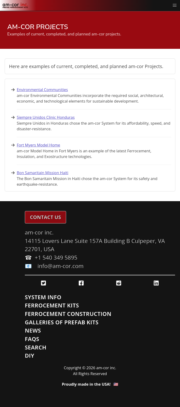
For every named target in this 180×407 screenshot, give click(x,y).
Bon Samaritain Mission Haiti (42, 172)
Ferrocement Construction (68, 314)
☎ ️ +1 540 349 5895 (51, 257)
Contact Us (45, 217)
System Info (43, 297)
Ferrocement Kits (52, 305)
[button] (174, 5)
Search (35, 347)
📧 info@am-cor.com (54, 266)
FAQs (32, 339)
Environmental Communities (42, 89)
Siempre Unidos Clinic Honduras (46, 117)
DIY (29, 355)
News (33, 330)
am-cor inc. (39, 232)
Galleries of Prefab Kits (61, 322)
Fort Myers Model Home (38, 145)
